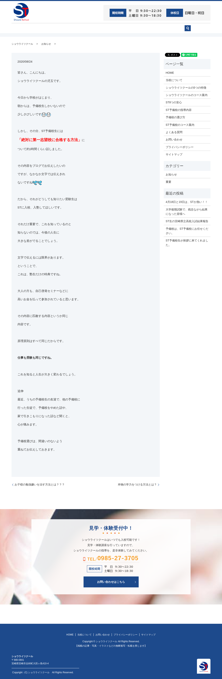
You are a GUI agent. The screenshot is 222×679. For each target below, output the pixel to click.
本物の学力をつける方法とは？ (137, 484)
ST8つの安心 (42, 28)
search (200, 29)
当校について (67, 28)
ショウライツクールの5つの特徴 (186, 87)
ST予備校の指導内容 (179, 109)
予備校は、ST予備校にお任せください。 (187, 230)
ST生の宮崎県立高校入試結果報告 (187, 221)
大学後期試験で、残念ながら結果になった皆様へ (186, 211)
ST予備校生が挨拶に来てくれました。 (187, 242)
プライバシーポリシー (180, 146)
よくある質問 (174, 132)
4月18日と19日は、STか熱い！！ (187, 201)
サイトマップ (174, 154)
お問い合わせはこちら (111, 581)
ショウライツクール (96, 28)
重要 (168, 181)
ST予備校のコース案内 (180, 124)
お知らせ (46, 43)
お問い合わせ (174, 28)
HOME (22, 28)
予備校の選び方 (147, 28)
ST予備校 (123, 28)
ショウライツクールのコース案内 (186, 94)
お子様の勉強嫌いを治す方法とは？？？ (40, 484)
